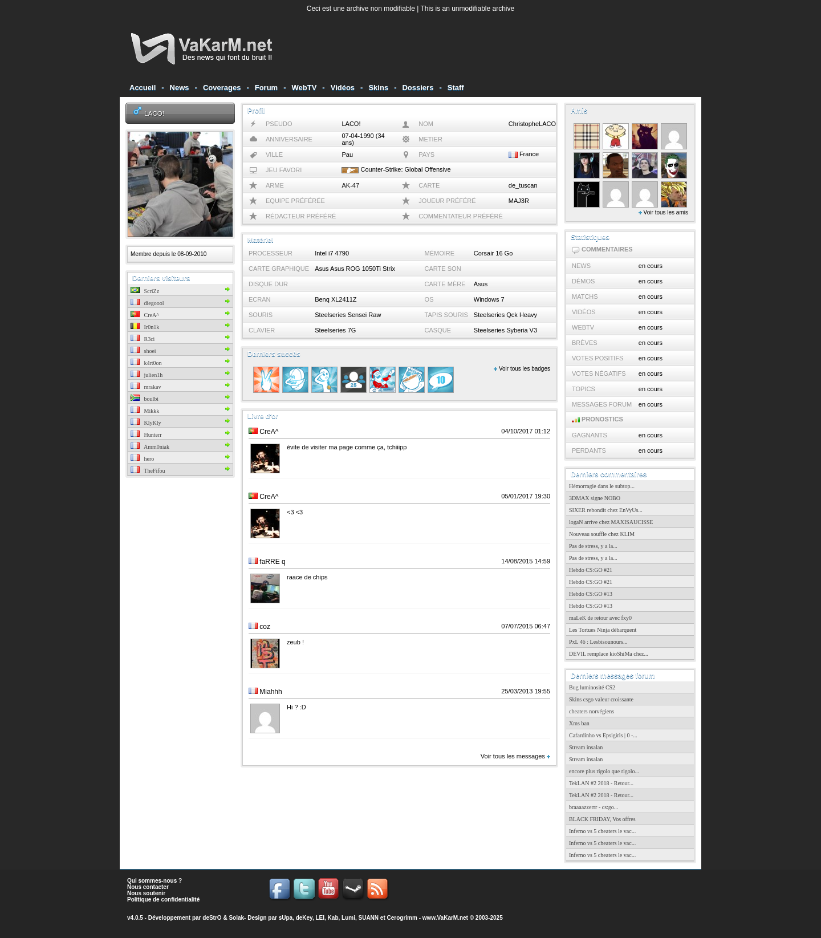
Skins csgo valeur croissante (601, 699)
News (179, 87)
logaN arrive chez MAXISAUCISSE (611, 522)
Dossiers (417, 87)
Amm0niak (150, 447)
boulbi (144, 399)
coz (264, 627)
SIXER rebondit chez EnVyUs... (606, 510)
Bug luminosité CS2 (592, 687)
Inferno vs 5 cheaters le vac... (602, 831)
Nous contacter (148, 887)
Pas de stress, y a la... (593, 546)
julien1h (146, 375)
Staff (456, 87)
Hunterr (146, 435)
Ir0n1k (145, 327)
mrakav (146, 387)
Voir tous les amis (663, 212)
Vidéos (343, 87)
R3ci (143, 339)
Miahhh (270, 692)
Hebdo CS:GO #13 (590, 594)
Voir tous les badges (522, 369)
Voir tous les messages (515, 756)
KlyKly (146, 423)
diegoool (147, 303)
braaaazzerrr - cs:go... (593, 807)
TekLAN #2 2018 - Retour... (601, 783)
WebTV (304, 87)
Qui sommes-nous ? (154, 881)
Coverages (222, 87)
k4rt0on (146, 363)
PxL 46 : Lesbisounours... (598, 642)
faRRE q (272, 562)
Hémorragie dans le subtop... (602, 486)
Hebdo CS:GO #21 (590, 570)
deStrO (211, 918)
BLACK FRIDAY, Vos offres (602, 819)
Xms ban (579, 723)
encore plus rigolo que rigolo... (604, 771)
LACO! (154, 113)
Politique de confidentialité (163, 899)
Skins (378, 87)
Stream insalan (586, 747)
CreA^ (145, 315)
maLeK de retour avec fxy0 (600, 618)
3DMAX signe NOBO (594, 498)
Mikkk (145, 411)
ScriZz (145, 291)
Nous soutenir (146, 893)
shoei (143, 351)
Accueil (142, 87)
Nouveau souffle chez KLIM (602, 534)
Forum (266, 87)
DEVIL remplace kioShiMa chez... (608, 654)
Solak (236, 918)
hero (142, 459)
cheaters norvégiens (591, 711)
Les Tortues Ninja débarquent (602, 630)
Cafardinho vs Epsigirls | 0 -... (603, 735)
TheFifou (148, 471)
